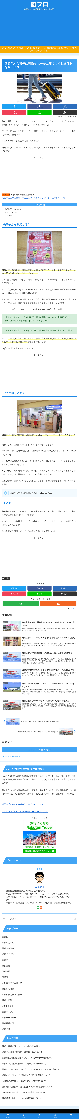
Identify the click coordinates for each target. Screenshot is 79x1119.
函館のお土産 (8, 943)
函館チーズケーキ (10, 1018)
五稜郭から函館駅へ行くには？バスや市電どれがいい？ (27, 1087)
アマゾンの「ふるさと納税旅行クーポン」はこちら (25, 812)
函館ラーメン (8, 1012)
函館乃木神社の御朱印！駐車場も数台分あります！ (25, 1052)
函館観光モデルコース (12, 983)
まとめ (10, 215)
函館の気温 (7, 1000)
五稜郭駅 (6, 971)
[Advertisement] (39, 29)
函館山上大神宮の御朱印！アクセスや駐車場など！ (25, 1064)
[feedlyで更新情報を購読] (21, 603)
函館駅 (5, 960)
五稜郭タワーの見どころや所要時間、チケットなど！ (26, 1093)
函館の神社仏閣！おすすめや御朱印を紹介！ (22, 1046)
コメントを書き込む (39, 749)
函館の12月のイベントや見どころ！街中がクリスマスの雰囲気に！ (32, 1069)
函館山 (5, 937)
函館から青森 (8, 948)
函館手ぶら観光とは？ (16, 209)
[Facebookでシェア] (39, 106)
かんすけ (39, 887)
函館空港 (6, 578)
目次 (36, 205)
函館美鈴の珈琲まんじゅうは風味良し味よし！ (23, 1098)
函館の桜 (6, 1029)
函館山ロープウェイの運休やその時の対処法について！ (27, 1075)
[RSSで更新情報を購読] (58, 603)
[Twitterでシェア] (14, 106)
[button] (65, 112)
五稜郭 (5, 977)
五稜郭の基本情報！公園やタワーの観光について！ (25, 1081)
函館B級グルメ (9, 1006)
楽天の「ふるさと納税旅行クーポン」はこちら (23, 804)
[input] (39, 918)
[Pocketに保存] (14, 112)
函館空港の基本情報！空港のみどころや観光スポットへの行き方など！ (34, 198)
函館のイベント (9, 954)
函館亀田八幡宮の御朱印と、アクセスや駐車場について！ (28, 1058)
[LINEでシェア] (39, 112)
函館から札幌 (8, 989)
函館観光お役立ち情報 (12, 995)
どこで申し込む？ (14, 212)
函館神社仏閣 (8, 1023)
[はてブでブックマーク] (65, 106)
